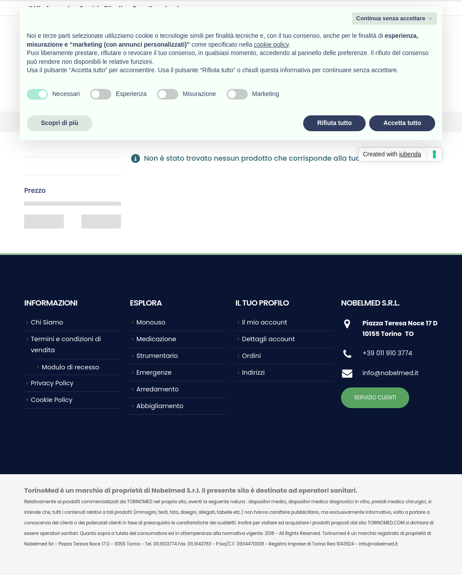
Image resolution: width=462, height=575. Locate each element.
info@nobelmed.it (390, 373)
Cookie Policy (52, 399)
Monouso (150, 322)
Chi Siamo (47, 322)
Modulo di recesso (70, 367)
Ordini (251, 355)
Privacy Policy (52, 383)
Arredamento (157, 389)
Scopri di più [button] (59, 122)
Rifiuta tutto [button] (334, 122)
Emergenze (154, 372)
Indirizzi (253, 372)
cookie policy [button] (271, 44)
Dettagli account (268, 339)
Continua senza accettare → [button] (394, 18)
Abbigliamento (159, 406)
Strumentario (157, 355)
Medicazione (156, 339)
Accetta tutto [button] (402, 122)
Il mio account (264, 322)
